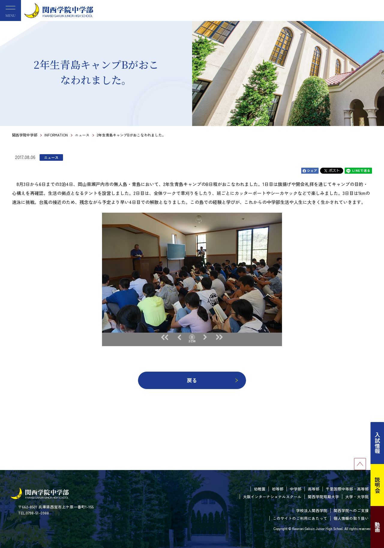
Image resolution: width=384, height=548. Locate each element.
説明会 (377, 485)
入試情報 (377, 443)
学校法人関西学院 (311, 510)
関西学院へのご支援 (351, 510)
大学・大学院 (357, 496)
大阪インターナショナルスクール (272, 496)
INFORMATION (56, 134)
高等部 (314, 489)
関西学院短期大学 (323, 496)
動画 (377, 527)
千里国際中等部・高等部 (347, 489)
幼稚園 (260, 489)
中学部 (296, 489)
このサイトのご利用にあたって (300, 518)
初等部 (278, 489)
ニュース (82, 134)
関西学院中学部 (24, 134)
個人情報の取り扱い (351, 518)
